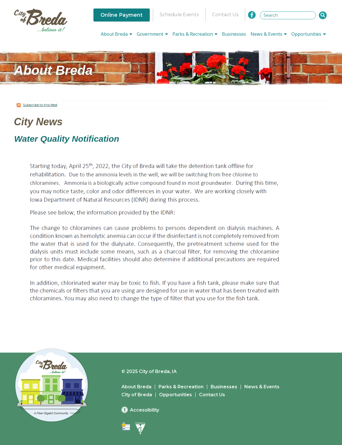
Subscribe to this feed (40, 105)
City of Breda (136, 394)
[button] (323, 15)
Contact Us (225, 14)
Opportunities (175, 394)
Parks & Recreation (181, 386)
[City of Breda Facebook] (252, 15)
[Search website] (288, 15)
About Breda (136, 386)
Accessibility (144, 410)
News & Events (261, 386)
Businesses (234, 34)
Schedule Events (179, 14)
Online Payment (122, 15)
